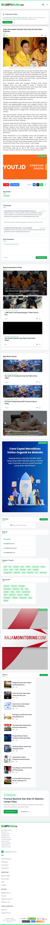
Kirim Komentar (41, 257)
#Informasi (6, 195)
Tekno (29, 569)
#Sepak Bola (15, 589)
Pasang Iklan (4, 862)
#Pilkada (6, 600)
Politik (5, 566)
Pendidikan (35, 569)
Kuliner (11, 569)
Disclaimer (4, 909)
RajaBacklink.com (9, 552)
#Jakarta (27, 594)
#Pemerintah (7, 597)
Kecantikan (23, 569)
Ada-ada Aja (43, 572)
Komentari (15, 185)
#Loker (30, 597)
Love (36, 572)
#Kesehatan (22, 586)
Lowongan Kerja (8, 572)
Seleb (23, 572)
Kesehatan (16, 566)
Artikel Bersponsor (6, 859)
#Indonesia (14, 586)
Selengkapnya (25, 811)
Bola (10, 566)
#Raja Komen (12, 594)
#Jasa (26, 589)
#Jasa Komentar (26, 592)
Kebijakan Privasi (5, 913)
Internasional (35, 566)
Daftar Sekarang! (7, 22)
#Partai (12, 592)
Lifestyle (28, 566)
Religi (16, 569)
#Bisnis (18, 592)
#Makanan (14, 597)
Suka (6, 185)
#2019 (5, 594)
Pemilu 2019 (30, 572)
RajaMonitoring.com (10, 548)
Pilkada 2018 (17, 572)
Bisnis (22, 566)
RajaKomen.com (9, 543)
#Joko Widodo (7, 589)
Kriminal (43, 566)
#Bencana (20, 594)
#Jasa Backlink (23, 597)
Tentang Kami (5, 868)
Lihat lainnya (44, 519)
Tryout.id (7, 539)
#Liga (22, 589)
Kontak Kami (4, 865)
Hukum (5, 569)
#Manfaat (6, 592)
